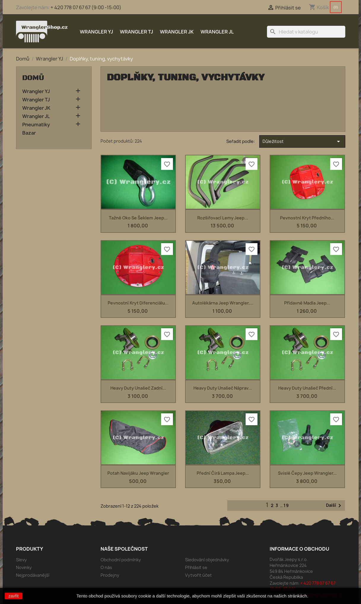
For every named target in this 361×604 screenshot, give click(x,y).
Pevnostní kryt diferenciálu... (138, 303)
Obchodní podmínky (121, 559)
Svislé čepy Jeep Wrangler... (307, 473)
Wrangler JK (177, 31)
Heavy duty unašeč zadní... (138, 388)
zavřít (13, 596)
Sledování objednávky (207, 559)
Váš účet (197, 549)
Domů (33, 78)
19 (286, 505)
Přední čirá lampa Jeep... (223, 473)
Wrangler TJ (136, 31)
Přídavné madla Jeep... (307, 303)
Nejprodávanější (32, 575)
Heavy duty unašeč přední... (307, 388)
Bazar (29, 133)
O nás (106, 567)
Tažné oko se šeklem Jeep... (138, 218)
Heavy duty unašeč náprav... (222, 388)
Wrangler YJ (96, 31)
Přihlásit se (196, 567)
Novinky (24, 567)
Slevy (21, 559)
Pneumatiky (36, 125)
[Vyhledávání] (306, 32)
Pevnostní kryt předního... (307, 218)
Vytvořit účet (198, 575)
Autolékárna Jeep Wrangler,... (222, 303)
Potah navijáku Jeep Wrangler (138, 473)
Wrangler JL (217, 31)
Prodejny (110, 575)
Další (334, 505)
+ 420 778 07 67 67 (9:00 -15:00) (85, 7)
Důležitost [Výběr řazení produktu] (302, 141)
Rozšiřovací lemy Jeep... (222, 218)
